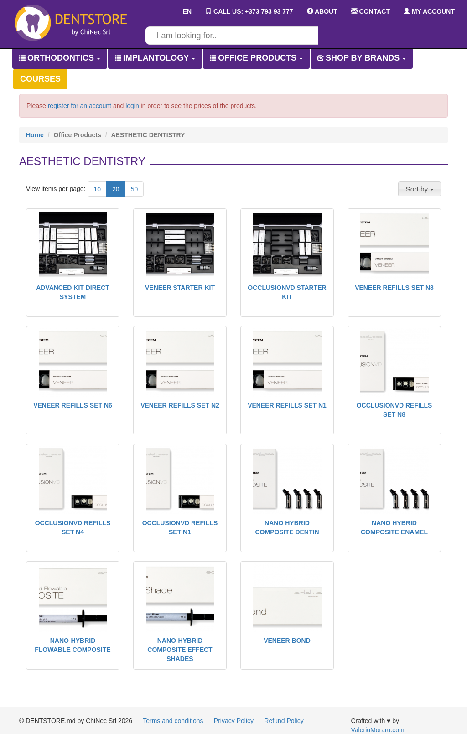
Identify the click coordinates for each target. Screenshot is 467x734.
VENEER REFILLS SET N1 (287, 405)
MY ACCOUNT (429, 11)
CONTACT (370, 11)
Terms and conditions (173, 720)
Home (35, 135)
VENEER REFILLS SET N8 (394, 287)
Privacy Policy (234, 720)
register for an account (79, 105)
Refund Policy (283, 720)
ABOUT (322, 11)
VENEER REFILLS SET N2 (179, 405)
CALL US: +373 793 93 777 (249, 11)
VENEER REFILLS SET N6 (72, 405)
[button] (419, 188)
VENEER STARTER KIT (180, 287)
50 (134, 189)
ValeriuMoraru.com (378, 730)
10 (97, 189)
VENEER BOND (287, 640)
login (132, 105)
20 (115, 189)
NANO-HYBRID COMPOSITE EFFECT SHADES (179, 649)
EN (181, 11)
